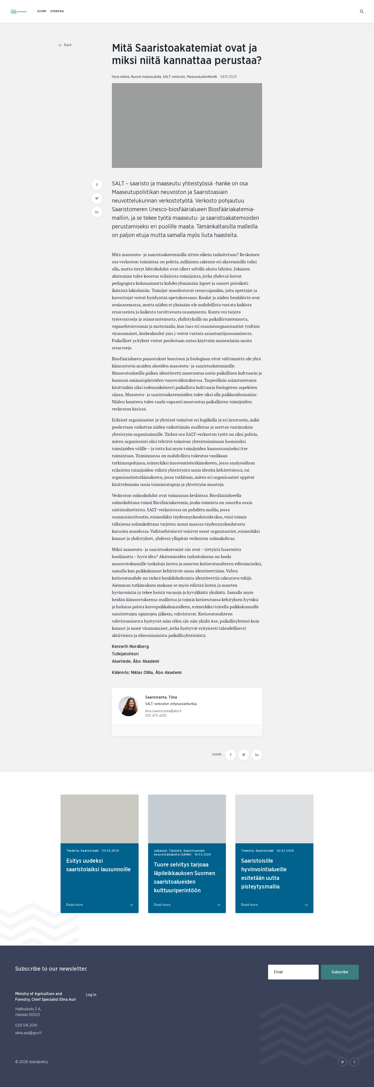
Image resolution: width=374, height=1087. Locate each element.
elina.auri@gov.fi (28, 1033)
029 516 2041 (26, 1025)
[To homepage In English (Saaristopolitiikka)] (19, 11)
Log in (91, 995)
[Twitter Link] (342, 1062)
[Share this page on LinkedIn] (256, 754)
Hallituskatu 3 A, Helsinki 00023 (28, 1012)
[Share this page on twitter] (243, 754)
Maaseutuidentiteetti (202, 77)
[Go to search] (362, 11)
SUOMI (42, 11)
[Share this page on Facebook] (230, 754)
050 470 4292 (156, 715)
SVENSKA (57, 11)
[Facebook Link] (354, 1062)
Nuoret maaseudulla (146, 77)
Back (65, 45)
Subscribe (340, 972)
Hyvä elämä (120, 77)
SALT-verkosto (174, 77)
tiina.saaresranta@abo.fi (163, 711)
